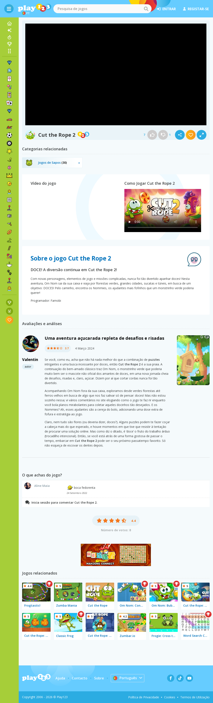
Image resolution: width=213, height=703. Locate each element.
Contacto (79, 678)
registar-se (196, 9)
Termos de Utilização (195, 697)
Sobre (99, 678)
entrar (166, 9)
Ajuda (60, 678)
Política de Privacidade (143, 697)
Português (125, 678)
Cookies (169, 697)
